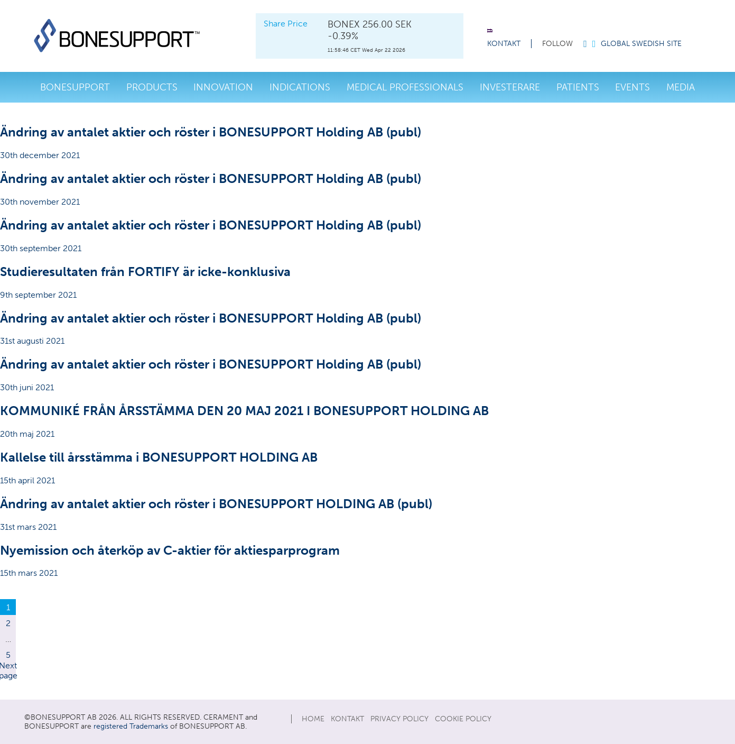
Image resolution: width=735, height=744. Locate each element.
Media (680, 87)
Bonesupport (75, 87)
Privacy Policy (399, 718)
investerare (510, 87)
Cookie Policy (463, 718)
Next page (8, 670)
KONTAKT (503, 43)
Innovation (223, 87)
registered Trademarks (131, 726)
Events (632, 87)
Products (152, 87)
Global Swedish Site (641, 43)
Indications (299, 87)
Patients (577, 87)
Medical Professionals (405, 87)
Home (313, 718)
